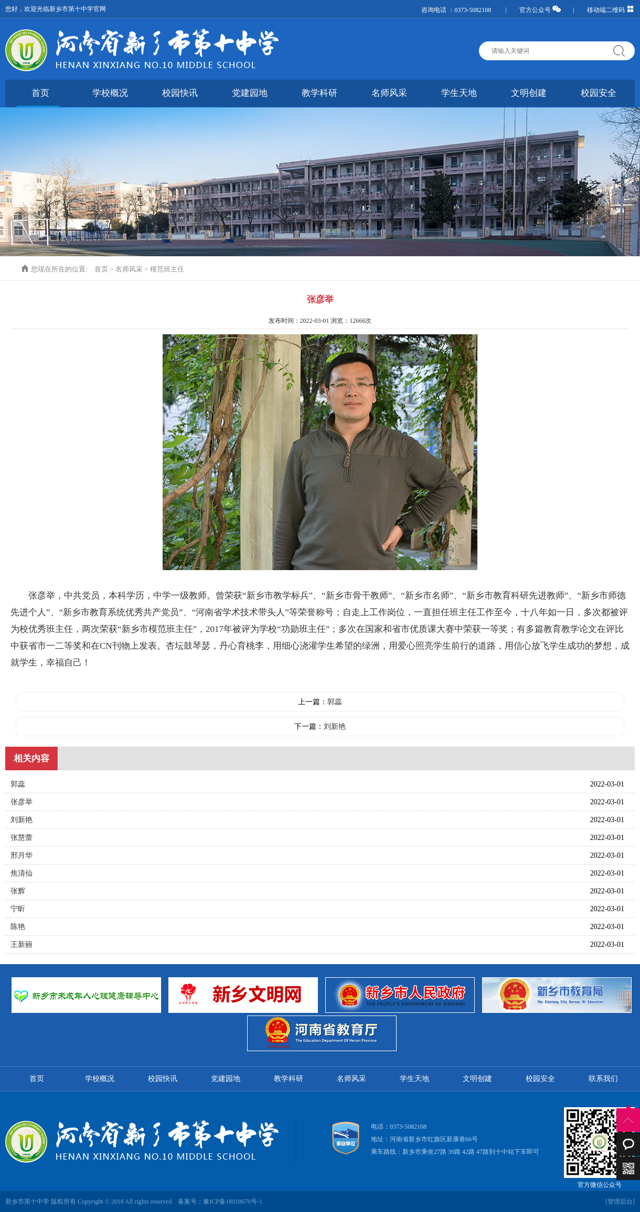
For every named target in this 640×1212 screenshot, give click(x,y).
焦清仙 (21, 873)
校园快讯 (180, 93)
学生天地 (459, 93)
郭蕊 (334, 702)
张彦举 (21, 802)
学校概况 (110, 93)
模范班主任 (167, 269)
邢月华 (21, 855)
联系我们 (603, 1079)
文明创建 (529, 93)
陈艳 (17, 927)
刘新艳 (335, 726)
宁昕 (17, 909)
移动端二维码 (611, 10)
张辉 (17, 891)
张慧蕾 (21, 838)
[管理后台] (620, 1201)
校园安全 (598, 93)
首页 (40, 93)
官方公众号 (540, 10)
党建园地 (250, 93)
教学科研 (319, 93)
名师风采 (389, 93)
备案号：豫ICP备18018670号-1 (220, 1201)
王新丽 (21, 944)
